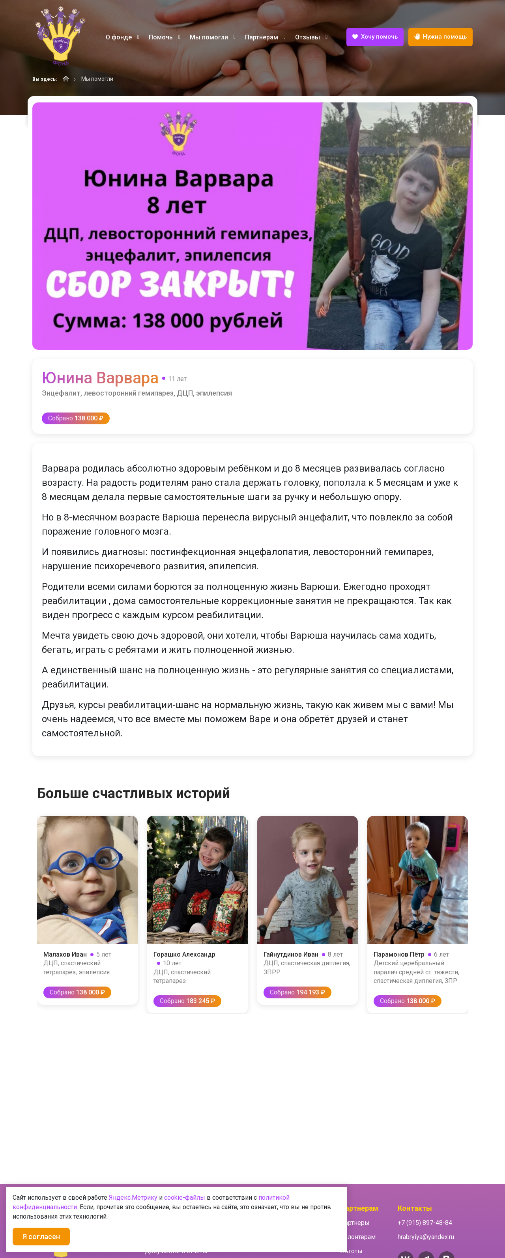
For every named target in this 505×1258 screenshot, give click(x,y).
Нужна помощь (440, 37)
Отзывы (311, 37)
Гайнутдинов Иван (291, 954)
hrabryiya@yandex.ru (426, 1237)
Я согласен (41, 1236)
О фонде (122, 37)
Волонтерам (358, 1237)
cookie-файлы (184, 1197)
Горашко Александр (184, 954)
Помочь (164, 37)
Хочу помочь (375, 37)
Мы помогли (213, 37)
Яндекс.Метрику (133, 1197)
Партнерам (265, 37)
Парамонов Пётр (399, 954)
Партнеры (355, 1222)
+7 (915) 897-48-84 (425, 1222)
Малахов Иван (65, 954)
